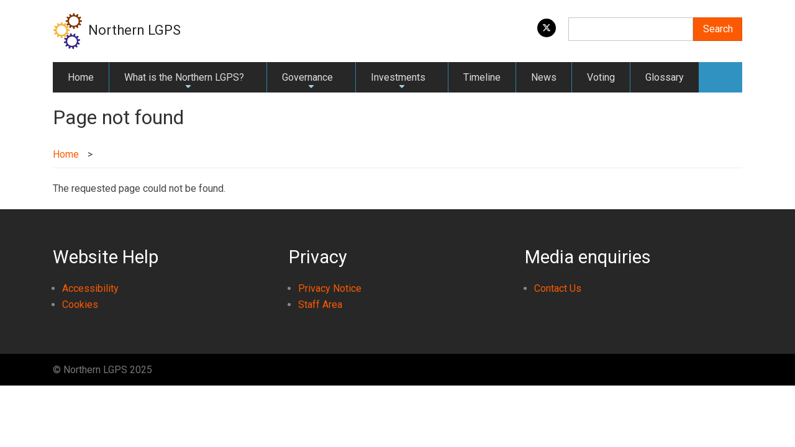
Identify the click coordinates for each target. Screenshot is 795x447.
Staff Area (320, 304)
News (543, 77)
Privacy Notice (329, 288)
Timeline (482, 77)
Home (81, 77)
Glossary (664, 77)
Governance (307, 82)
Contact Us (557, 288)
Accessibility (90, 288)
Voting (601, 77)
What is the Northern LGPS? (184, 82)
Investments (398, 82)
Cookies (80, 304)
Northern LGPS (134, 30)
